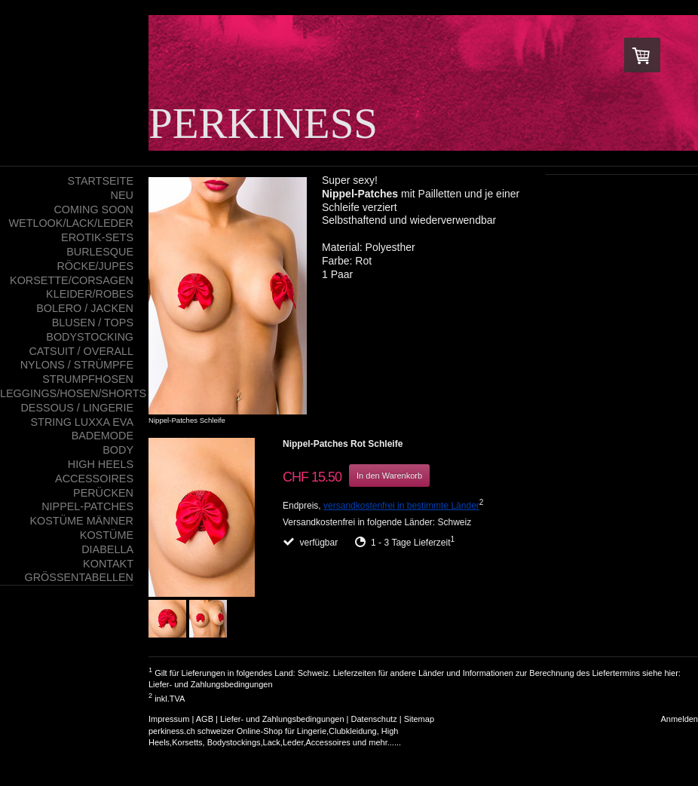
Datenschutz (374, 718)
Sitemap (419, 718)
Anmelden (679, 718)
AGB (204, 718)
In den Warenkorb (389, 475)
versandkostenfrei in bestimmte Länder (401, 505)
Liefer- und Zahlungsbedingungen (210, 684)
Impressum (168, 718)
